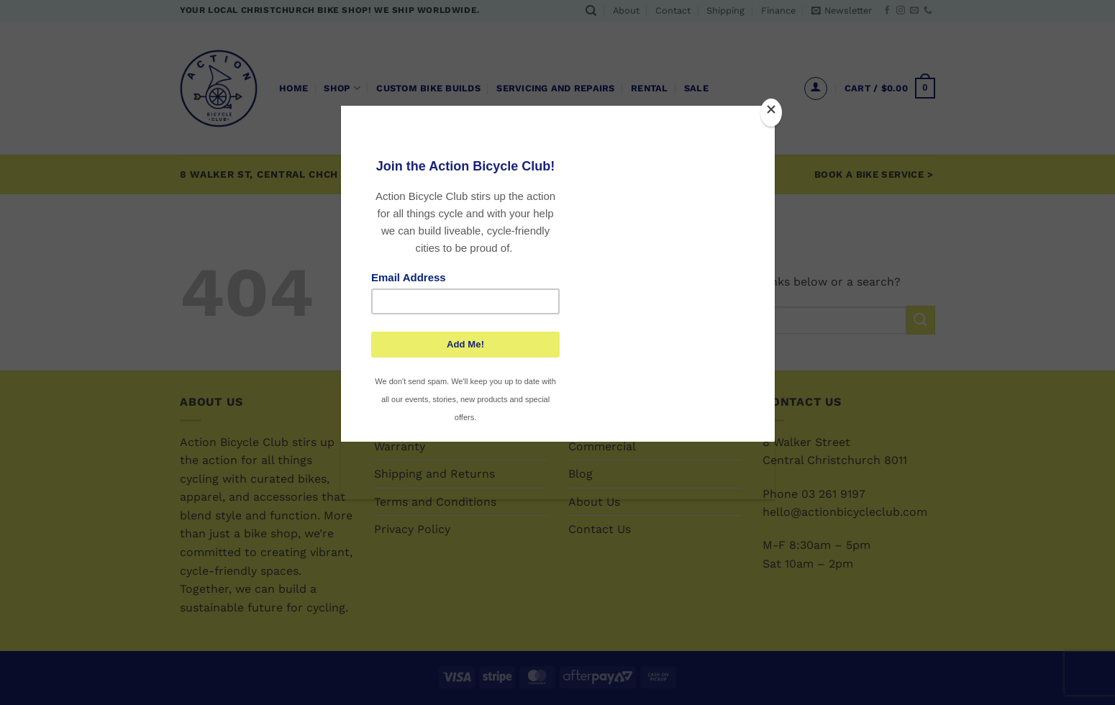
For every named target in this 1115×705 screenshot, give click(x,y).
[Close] (771, 113)
